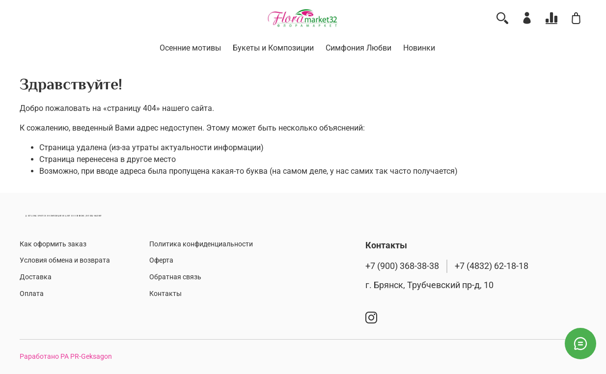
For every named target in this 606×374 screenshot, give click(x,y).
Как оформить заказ (53, 244)
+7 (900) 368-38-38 (402, 266)
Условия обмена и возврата (65, 260)
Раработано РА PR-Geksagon (66, 356)
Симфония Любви (358, 48)
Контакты (165, 294)
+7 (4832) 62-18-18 (491, 266)
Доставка (36, 277)
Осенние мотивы (190, 48)
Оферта (161, 260)
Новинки (419, 48)
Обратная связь (175, 277)
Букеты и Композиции (273, 48)
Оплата (32, 294)
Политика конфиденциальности (201, 244)
